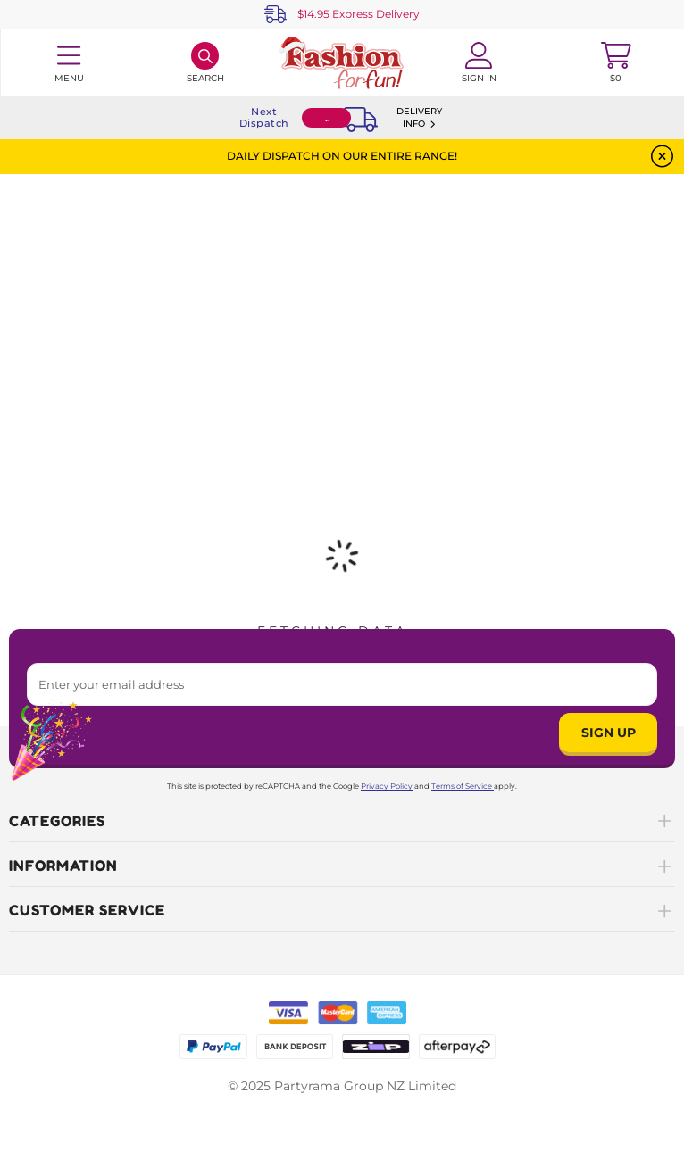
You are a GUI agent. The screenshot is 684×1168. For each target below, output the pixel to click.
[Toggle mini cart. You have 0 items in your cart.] (615, 62)
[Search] (205, 62)
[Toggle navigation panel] (68, 62)
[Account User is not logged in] (479, 62)
